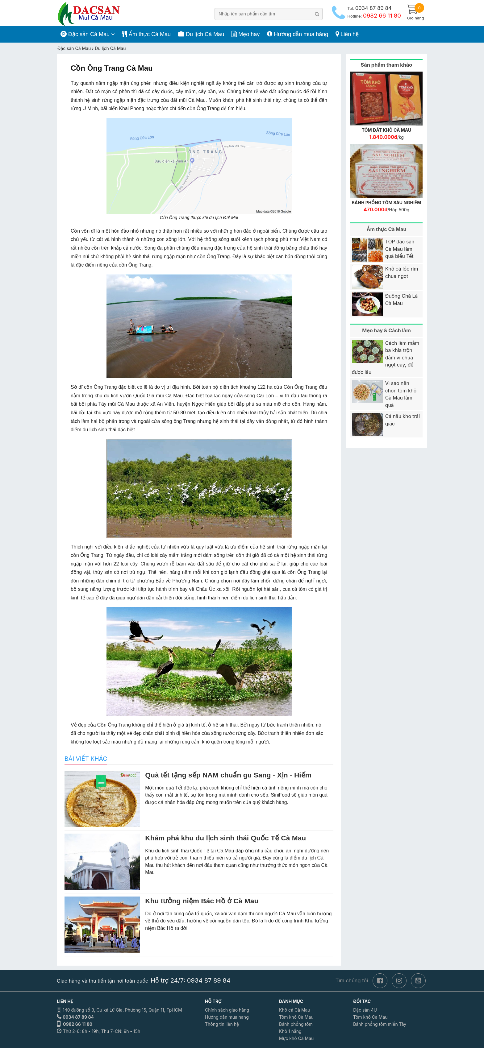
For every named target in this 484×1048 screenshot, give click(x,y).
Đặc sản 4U (365, 1010)
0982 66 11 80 (77, 1024)
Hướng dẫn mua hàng (227, 1017)
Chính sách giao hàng (227, 1010)
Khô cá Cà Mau (294, 1010)
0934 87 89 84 (78, 1017)
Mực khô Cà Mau (296, 1038)
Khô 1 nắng (290, 1031)
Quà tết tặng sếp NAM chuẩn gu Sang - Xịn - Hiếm (228, 775)
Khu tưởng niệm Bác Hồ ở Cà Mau (201, 901)
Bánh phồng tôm (296, 1024)
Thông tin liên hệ (222, 1024)
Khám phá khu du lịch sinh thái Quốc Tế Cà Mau (225, 838)
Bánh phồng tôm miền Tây (379, 1024)
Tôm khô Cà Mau (296, 1017)
